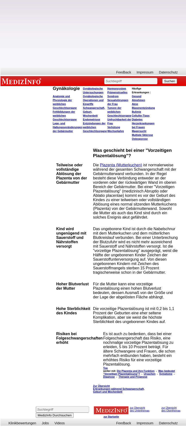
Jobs (45, 423)
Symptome (165, 373)
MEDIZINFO (22, 81)
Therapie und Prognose (132, 376)
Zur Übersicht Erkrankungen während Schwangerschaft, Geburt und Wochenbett (119, 388)
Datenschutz (168, 72)
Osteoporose (140, 138)
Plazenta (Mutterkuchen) (121, 165)
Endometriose (91, 119)
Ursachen (149, 373)
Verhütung (113, 127)
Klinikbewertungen (22, 423)
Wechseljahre (115, 131)
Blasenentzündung (143, 107)
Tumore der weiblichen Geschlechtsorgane (119, 111)
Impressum (145, 72)
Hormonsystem (116, 88)
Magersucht (139, 131)
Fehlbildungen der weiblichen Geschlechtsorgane (65, 115)
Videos (59, 423)
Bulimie (136, 111)
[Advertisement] (93, 34)
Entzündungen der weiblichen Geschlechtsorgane (95, 127)
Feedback (123, 72)
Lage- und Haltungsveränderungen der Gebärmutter (68, 127)
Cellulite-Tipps (140, 115)
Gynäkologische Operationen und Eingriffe (93, 100)
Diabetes (137, 119)
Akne (135, 104)
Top (105, 368)
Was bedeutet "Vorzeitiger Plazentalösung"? (139, 372)
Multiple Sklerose (142, 134)
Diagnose (109, 376)
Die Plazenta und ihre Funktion (136, 370)
